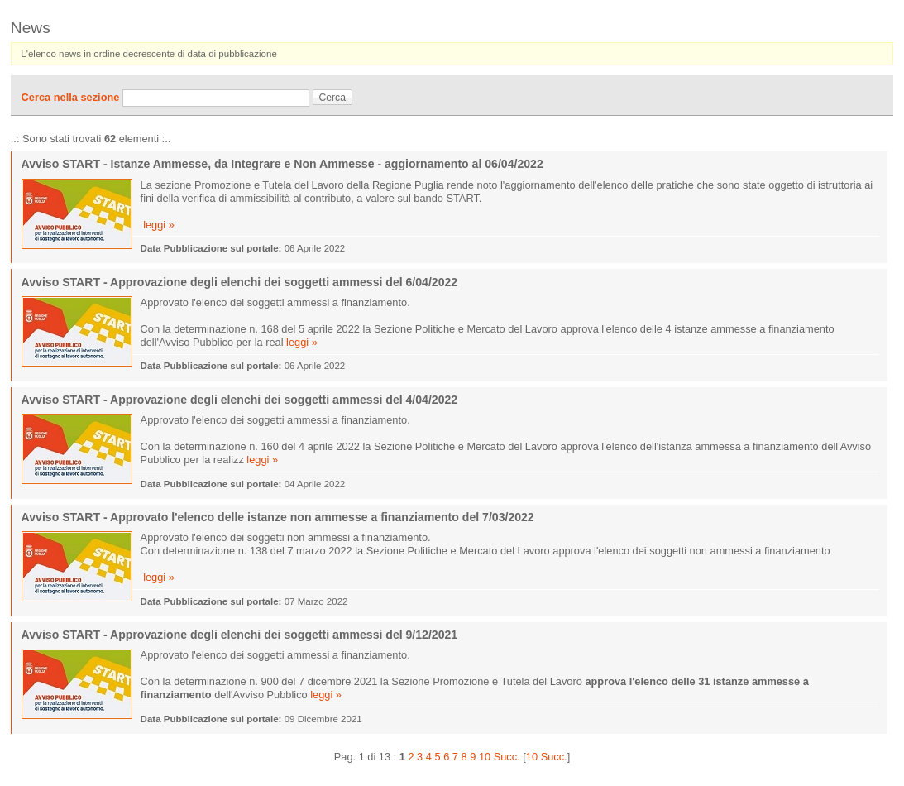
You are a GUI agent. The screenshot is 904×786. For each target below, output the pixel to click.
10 (484, 756)
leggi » (159, 224)
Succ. (507, 756)
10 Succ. (546, 756)
